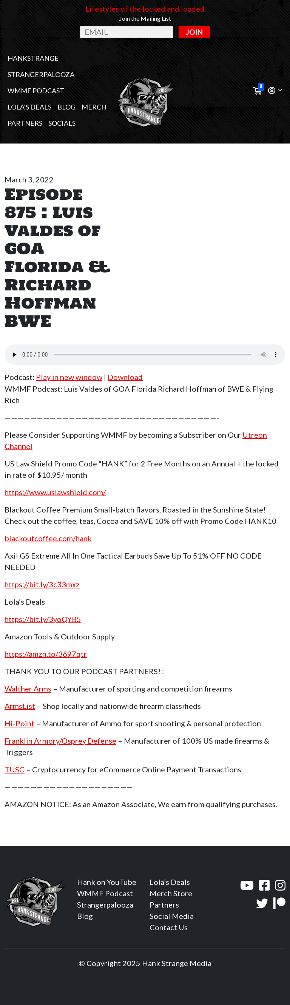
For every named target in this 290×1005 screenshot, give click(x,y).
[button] (275, 91)
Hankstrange (33, 58)
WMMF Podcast (36, 90)
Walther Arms (28, 688)
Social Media (172, 915)
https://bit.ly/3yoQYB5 (43, 619)
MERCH (94, 107)
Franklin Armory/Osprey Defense (60, 740)
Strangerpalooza (41, 74)
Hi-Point (19, 723)
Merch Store (171, 893)
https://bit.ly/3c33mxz (42, 584)
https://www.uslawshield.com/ (55, 492)
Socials (62, 123)
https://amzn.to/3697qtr (46, 653)
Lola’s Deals (29, 107)
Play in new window (69, 376)
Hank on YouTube (106, 881)
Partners (25, 123)
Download (125, 376)
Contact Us (169, 927)
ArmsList (20, 705)
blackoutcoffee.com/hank (48, 538)
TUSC (15, 769)
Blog (66, 107)
